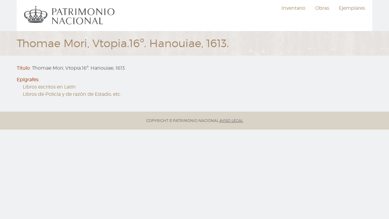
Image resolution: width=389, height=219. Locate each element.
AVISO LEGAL (231, 120)
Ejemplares (352, 8)
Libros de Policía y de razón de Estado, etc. (72, 94)
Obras (322, 8)
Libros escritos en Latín (49, 87)
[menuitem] (70, 15)
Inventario (293, 8)
